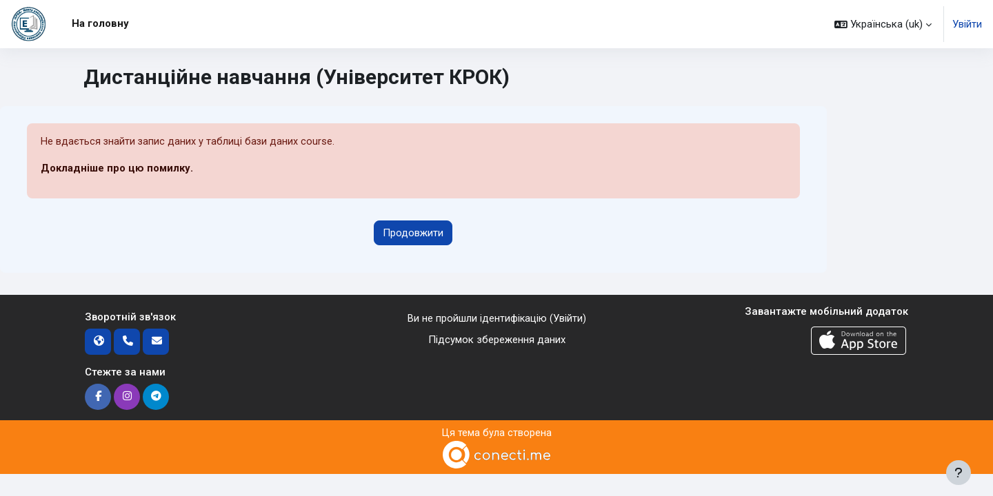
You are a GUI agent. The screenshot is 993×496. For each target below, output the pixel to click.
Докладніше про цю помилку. (117, 169)
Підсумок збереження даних (496, 339)
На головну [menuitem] (100, 23)
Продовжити (413, 233)
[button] (883, 24)
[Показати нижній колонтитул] (958, 472)
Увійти (967, 24)
